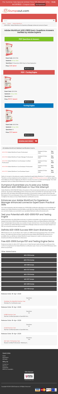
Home (4, 23)
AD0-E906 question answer (40, 178)
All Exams (5, 359)
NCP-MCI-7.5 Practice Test (12, 341)
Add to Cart (29, 68)
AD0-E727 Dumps (29, 269)
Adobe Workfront (17, 23)
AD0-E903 (4, 157)
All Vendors (6, 357)
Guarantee (5, 367)
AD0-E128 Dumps (29, 265)
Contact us (5, 364)
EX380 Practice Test (10, 314)
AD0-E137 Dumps (29, 279)
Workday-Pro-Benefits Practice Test (14, 301)
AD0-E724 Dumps (29, 260)
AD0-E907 (4, 171)
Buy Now (52, 152)
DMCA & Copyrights (8, 369)
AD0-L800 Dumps (29, 284)
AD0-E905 (4, 161)
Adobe (9, 23)
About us (5, 366)
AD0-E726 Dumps (29, 255)
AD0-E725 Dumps (29, 274)
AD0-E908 (4, 166)
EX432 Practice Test (10, 328)
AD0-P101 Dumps (29, 289)
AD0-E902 (4, 152)
